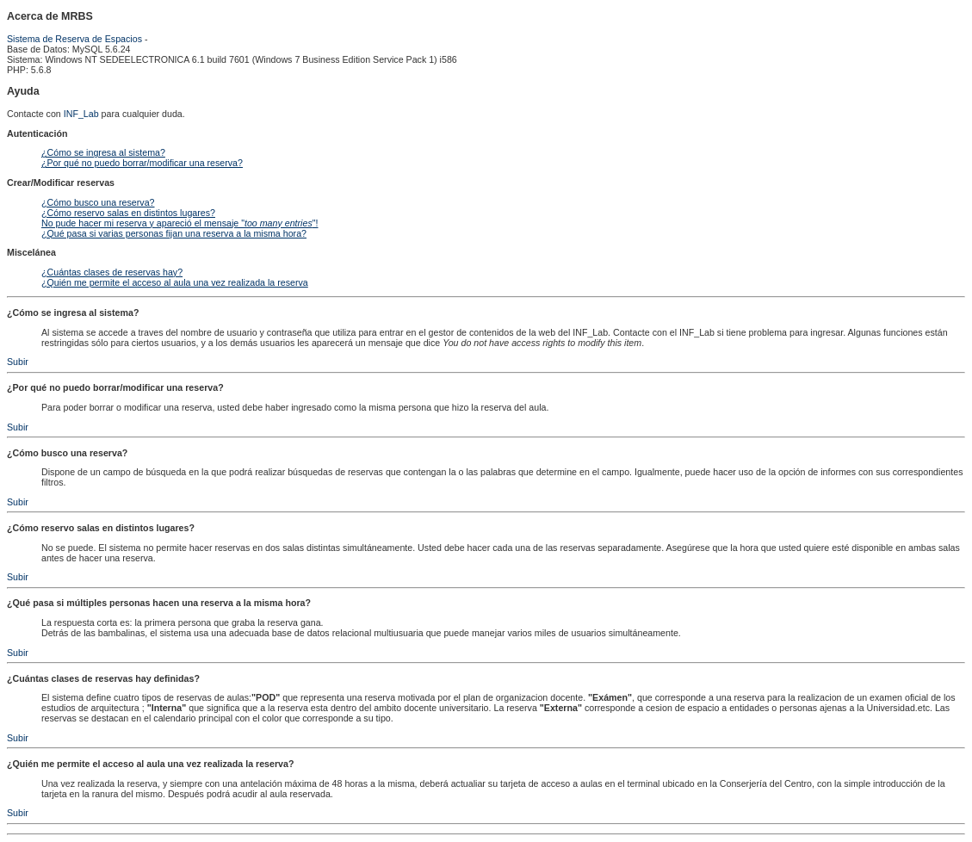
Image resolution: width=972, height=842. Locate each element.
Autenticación (37, 133)
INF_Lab (81, 113)
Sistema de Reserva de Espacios (74, 39)
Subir (17, 361)
